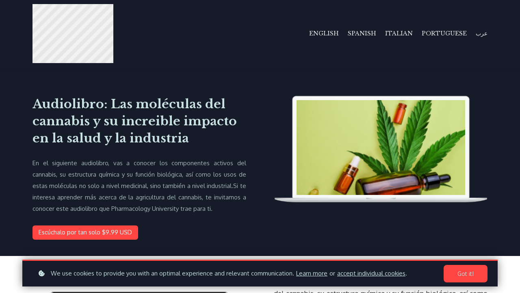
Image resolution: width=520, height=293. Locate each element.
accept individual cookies (371, 273)
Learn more (311, 273)
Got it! (465, 273)
